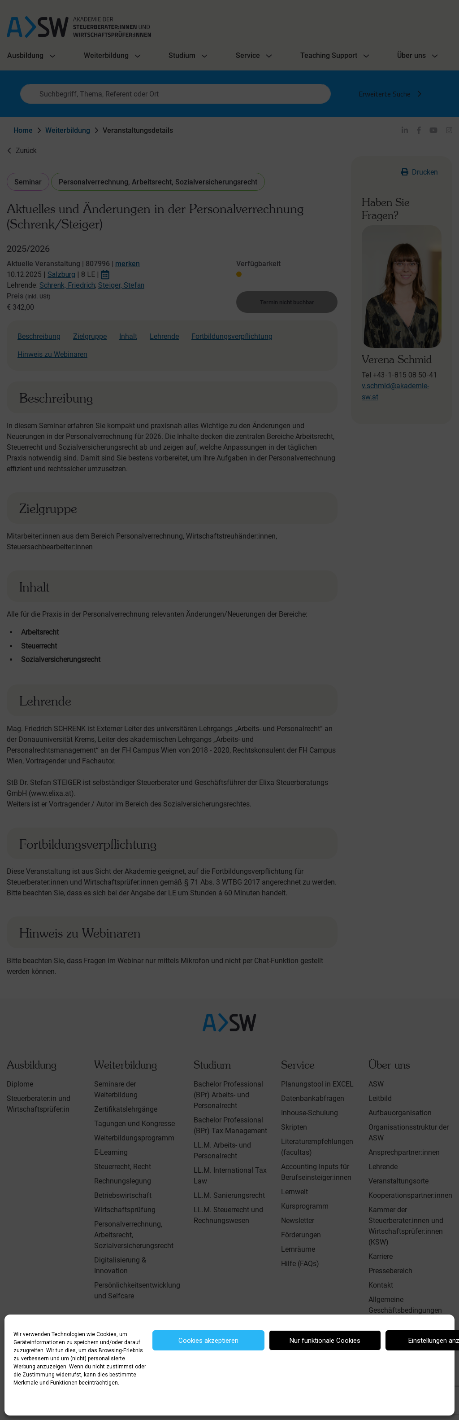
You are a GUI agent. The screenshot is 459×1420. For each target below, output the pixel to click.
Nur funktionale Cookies (325, 1341)
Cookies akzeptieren (208, 1341)
